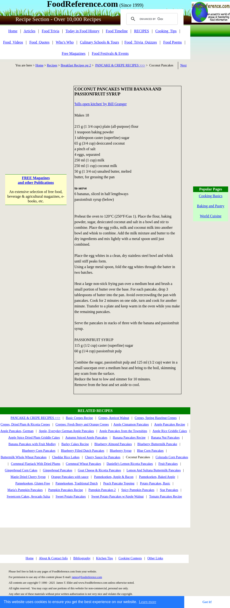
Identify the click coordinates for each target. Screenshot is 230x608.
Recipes (52, 65)
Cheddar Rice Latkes (65, 457)
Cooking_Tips (166, 31)
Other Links (155, 558)
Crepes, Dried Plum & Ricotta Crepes (25, 424)
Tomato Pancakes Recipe (165, 496)
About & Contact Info (53, 558)
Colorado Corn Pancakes (172, 457)
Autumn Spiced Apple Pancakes (86, 437)
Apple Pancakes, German (16, 431)
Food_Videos (13, 42)
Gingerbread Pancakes (57, 470)
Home (12, 31)
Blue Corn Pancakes (150, 450)
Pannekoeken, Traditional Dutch (77, 483)
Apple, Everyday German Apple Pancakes (66, 431)
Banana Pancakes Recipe (129, 437)
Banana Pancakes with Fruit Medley (32, 444)
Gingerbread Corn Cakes (21, 470)
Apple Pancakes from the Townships (123, 431)
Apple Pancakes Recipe (169, 424)
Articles (29, 31)
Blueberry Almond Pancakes (113, 444)
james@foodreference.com (87, 577)
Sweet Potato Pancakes (71, 496)
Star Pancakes (169, 490)
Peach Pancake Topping (118, 483)
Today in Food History (82, 31)
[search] (151, 19)
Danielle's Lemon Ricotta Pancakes (129, 464)
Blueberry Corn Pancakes (38, 450)
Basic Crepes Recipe (79, 418)
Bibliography (82, 558)
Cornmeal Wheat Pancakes (83, 464)
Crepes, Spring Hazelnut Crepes (156, 418)
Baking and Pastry (210, 206)
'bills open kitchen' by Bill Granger (100, 104)
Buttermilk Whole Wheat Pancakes (24, 457)
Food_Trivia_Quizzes (140, 42)
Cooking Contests (130, 558)
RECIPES (141, 31)
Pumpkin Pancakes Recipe (65, 490)
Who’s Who (65, 42)
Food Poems (172, 42)
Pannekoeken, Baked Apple (157, 477)
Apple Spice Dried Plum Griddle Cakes (34, 437)
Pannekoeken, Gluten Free (32, 483)
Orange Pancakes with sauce (69, 477)
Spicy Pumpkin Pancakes (137, 490)
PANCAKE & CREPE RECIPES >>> (120, 65)
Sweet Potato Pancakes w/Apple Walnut (117, 496)
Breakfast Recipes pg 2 (76, 65)
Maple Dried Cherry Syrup (28, 477)
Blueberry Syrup (120, 450)
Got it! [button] (207, 602)
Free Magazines (73, 53)
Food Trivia (50, 31)
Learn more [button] (147, 602)
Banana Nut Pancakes (165, 437)
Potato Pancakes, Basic (155, 483)
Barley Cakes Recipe (75, 444)
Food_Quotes (39, 42)
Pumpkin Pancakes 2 (102, 490)
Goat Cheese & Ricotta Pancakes (99, 470)
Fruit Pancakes (168, 464)
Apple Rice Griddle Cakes (169, 431)
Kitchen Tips (104, 558)
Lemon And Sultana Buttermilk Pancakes (154, 470)
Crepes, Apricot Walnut (114, 418)
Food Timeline (117, 31)
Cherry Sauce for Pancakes (102, 457)
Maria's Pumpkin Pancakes (25, 490)
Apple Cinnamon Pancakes (131, 424)
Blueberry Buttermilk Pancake (157, 444)
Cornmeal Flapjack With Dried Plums (35, 464)
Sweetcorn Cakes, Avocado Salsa (28, 496)
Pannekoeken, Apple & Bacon (114, 477)
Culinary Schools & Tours (99, 42)
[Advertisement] (35, 115)
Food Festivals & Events (110, 53)
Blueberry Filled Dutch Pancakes (82, 450)
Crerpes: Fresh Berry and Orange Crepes (82, 424)
